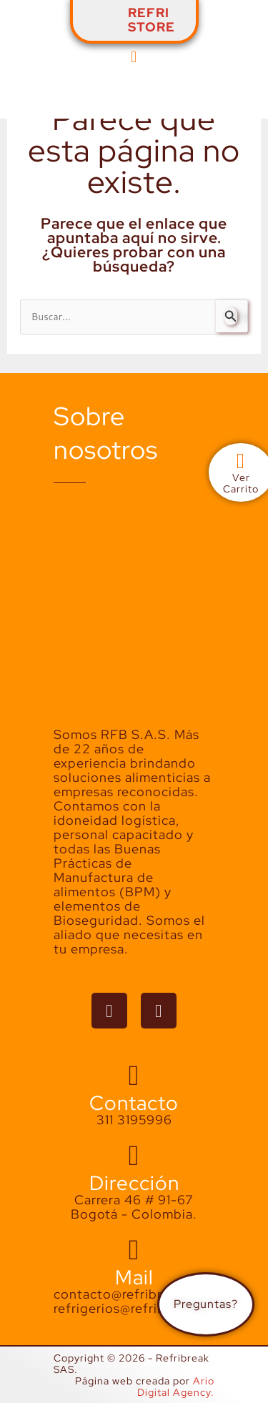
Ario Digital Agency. (175, 1386)
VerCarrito (241, 483)
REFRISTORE (151, 19)
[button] (133, 57)
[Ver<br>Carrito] (241, 461)
